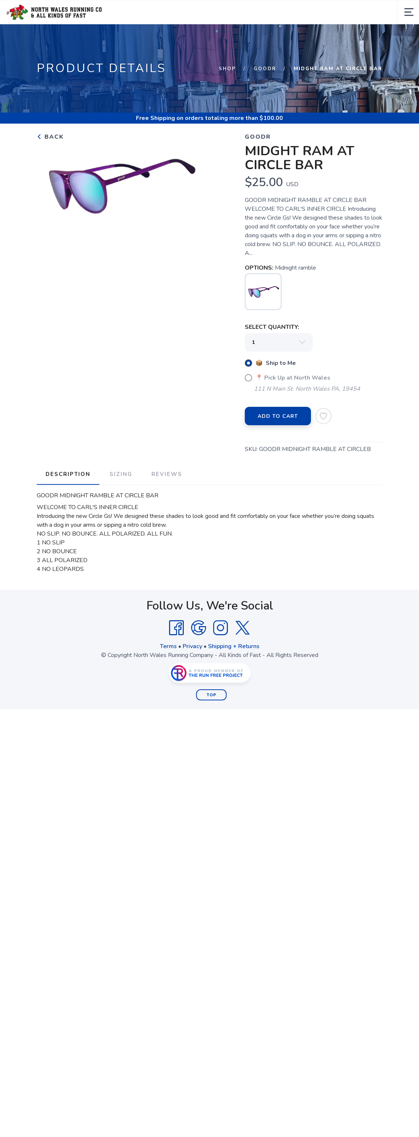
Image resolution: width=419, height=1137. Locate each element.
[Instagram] (221, 628)
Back (50, 137)
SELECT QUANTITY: (272, 327)
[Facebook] (176, 628)
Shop (227, 68)
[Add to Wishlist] (323, 416)
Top (211, 695)
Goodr (265, 68)
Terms (168, 646)
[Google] (198, 628)
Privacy (192, 646)
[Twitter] (243, 628)
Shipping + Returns (233, 646)
